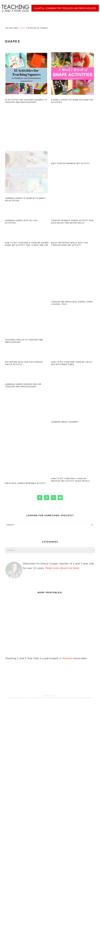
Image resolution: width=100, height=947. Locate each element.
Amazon (67, 658)
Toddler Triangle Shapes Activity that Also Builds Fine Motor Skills (72, 221)
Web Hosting (73, 698)
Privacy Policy (50, 695)
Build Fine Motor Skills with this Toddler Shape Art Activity (69, 244)
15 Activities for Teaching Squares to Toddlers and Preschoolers (26, 101)
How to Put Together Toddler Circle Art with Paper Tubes (71, 363)
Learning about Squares (64, 422)
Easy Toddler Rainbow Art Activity (70, 163)
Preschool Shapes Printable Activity (25, 483)
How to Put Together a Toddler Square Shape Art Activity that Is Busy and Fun (27, 244)
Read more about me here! (62, 568)
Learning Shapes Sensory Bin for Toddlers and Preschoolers (23, 385)
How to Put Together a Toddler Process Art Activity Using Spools (70, 479)
